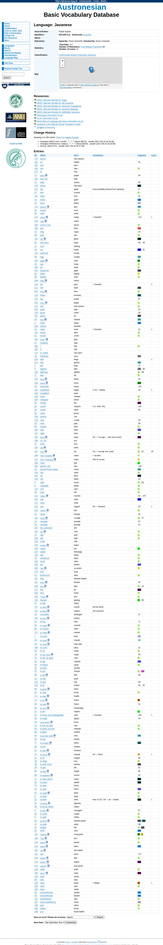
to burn (43, 618)
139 (36, 221)
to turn (43, 811)
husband (44, 343)
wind (42, 883)
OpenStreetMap (66, 87)
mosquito (44, 400)
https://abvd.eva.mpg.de (66, 1)
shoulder (44, 521)
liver (42, 375)
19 (36, 521)
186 (36, 912)
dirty (42, 232)
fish (41, 288)
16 (36, 356)
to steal (43, 785)
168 (36, 228)
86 (36, 689)
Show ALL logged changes (67, 137)
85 (36, 629)
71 (36, 779)
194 (36, 339)
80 (36, 771)
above (43, 159)
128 (36, 538)
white (42, 869)
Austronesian (85, 1)
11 (36, 246)
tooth (42, 831)
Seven (43, 511)
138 (36, 842)
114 (36, 362)
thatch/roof (44, 575)
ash (41, 168)
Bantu (103, 1)
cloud (42, 217)
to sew (43, 751)
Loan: (154, 155)
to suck (43, 789)
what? (42, 858)
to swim (43, 796)
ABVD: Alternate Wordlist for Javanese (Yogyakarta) (59, 106)
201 (36, 291)
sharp (42, 514)
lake (42, 359)
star (41, 555)
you (41, 912)
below (42, 186)
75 (36, 658)
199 (36, 597)
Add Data (8, 63)
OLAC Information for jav (47, 118)
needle (43, 427)
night (42, 433)
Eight (42, 261)
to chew (43, 626)
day (41, 228)
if (40, 349)
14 (36, 182)
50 (36, 665)
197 (36, 451)
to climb (43, 633)
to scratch (44, 743)
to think (43, 799)
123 (36, 682)
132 (36, 299)
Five (42, 292)
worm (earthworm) (48, 902)
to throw (43, 803)
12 (36, 535)
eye (41, 264)
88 (36, 775)
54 (36, 386)
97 (36, 192)
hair (41, 320)
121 (36, 503)
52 (36, 782)
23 (36, 200)
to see (43, 747)
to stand (43, 782)
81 (36, 514)
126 (36, 359)
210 (36, 459)
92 (36, 729)
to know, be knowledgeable (52, 715)
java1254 (87, 35)
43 (36, 250)
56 (36, 213)
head (42, 329)
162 (36, 447)
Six (41, 532)
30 (36, 406)
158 (36, 417)
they (42, 578)
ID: (36, 155)
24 (36, 329)
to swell (43, 793)
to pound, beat (46, 736)
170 (36, 862)
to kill (42, 711)
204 (36, 261)
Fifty (42, 281)
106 (36, 549)
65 (36, 492)
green (42, 316)
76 (36, 725)
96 (36, 235)
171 (36, 696)
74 (36, 711)
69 (36, 708)
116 (36, 295)
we (41, 850)
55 (36, 892)
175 (36, 159)
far (41, 267)
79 (36, 558)
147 (36, 196)
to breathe (44, 614)
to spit (42, 767)
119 (36, 253)
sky (41, 538)
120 (36, 561)
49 (36, 722)
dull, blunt (44, 243)
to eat (42, 671)
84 (36, 732)
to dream (44, 665)
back (42, 176)
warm (42, 843)
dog (41, 235)
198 (36, 838)
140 (36, 239)
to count (43, 648)
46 (36, 747)
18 (36, 210)
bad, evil (43, 179)
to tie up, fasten (46, 807)
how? (42, 340)
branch (43, 207)
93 (36, 736)
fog (41, 299)
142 (36, 332)
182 (36, 346)
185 (36, 850)
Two (42, 839)
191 (36, 162)
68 (36, 427)
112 (36, 496)
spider (43, 552)
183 (36, 593)
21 (36, 799)
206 (36, 568)
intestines (44, 356)
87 (36, 793)
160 (36, 466)
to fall (42, 675)
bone (42, 203)
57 (36, 343)
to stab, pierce (46, 779)
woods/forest (45, 899)
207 (36, 834)
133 (36, 472)
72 (36, 700)
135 (36, 372)
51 (36, 758)
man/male (44, 386)
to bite (43, 603)
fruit (41, 306)
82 (36, 243)
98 (36, 257)
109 (36, 400)
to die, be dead (46, 658)
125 (36, 499)
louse (42, 383)
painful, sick (45, 466)
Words (7, 48)
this (41, 590)
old (41, 448)
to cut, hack (45, 655)
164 (36, 309)
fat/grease (44, 270)
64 (36, 739)
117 (36, 306)
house (43, 336)
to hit (42, 700)
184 (36, 326)
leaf (41, 362)
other (42, 463)
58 (36, 880)
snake (42, 549)
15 (36, 203)
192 (36, 165)
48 (36, 761)
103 (36, 390)
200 (36, 303)
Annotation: (98, 155)
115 (36, 489)
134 (36, 600)
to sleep (43, 761)
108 (36, 383)
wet (41, 854)
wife (42, 880)
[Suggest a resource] (46, 127)
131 (36, 217)
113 (36, 207)
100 (36, 889)
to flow (43, 682)
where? (43, 866)
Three (42, 597)
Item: (76, 155)
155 (36, 379)
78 (36, 654)
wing (42, 889)
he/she (43, 326)
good (42, 309)
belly (42, 182)
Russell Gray (93, 942)
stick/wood (44, 558)
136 (36, 883)
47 (36, 824)
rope (42, 492)
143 (36, 284)
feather (43, 277)
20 (36, 715)
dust (42, 246)
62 (36, 575)
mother (43, 403)
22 (36, 679)
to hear (43, 692)
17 (36, 375)
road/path (44, 486)
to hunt (43, 708)
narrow (43, 417)
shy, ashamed (46, 528)
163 (36, 430)
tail (41, 564)
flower (42, 295)
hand (42, 323)
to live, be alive (46, 725)
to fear (43, 679)
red (41, 479)
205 (36, 437)
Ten (41, 568)
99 (36, 277)
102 (36, 476)
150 (36, 908)
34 (36, 651)
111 (36, 288)
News (6, 40)
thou (42, 593)
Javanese (92, 55)
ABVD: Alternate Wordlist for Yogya (52, 100)
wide (42, 876)
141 (36, 854)
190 (36, 463)
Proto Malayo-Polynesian (91, 47)
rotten (42, 496)
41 (36, 603)
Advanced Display (12, 53)
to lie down (45, 722)
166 (36, 225)
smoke (43, 545)
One (42, 452)
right (42, 482)
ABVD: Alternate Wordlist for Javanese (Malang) (57, 109)
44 (36, 692)
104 (36, 270)
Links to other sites (13, 31)
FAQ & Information (12, 33)
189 (36, 873)
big (41, 189)
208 (36, 280)
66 (36, 807)
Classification (10, 55)
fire (41, 284)
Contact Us (9, 35)
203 (36, 510)
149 (36, 479)
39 (36, 640)
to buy (43, 622)
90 (36, 661)
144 (36, 618)
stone (42, 561)
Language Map (11, 58)
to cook (43, 640)
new (42, 430)
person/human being (49, 469)
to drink (43, 668)
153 (36, 189)
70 (36, 754)
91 (36, 622)
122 (36, 846)
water (42, 847)
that (41, 572)
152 (36, 541)
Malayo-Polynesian (79, 55)
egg (41, 257)
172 (36, 632)
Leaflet (62, 85)
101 (36, 685)
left (41, 366)
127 (36, 899)
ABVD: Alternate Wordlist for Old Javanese (55, 103)
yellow (43, 908)
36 (36, 767)
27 (36, 444)
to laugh (43, 718)
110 (36, 552)
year (42, 905)
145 (36, 545)
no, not (43, 441)
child (42, 213)
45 (36, 264)
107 (36, 902)
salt (41, 499)
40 (36, 668)
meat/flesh (44, 390)
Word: (43, 155)
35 (36, 814)
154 (36, 518)
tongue (43, 827)
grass (42, 313)
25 (36, 423)
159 (36, 876)
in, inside (44, 353)
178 (36, 572)
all (41, 162)
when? (43, 862)
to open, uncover (47, 729)
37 (36, 671)
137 (36, 607)
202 (36, 531)
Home (7, 23)
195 (36, 441)
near (42, 420)
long (42, 379)
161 (36, 528)
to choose (44, 629)
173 (36, 172)
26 (36, 319)
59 (36, 403)
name (42, 413)
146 (36, 168)
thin (41, 586)
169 (36, 905)
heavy (42, 332)
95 (36, 675)
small (42, 541)
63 (36, 413)
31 (36, 831)
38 (36, 625)
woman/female (46, 892)
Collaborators (10, 28)
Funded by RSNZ (16, 144)
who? (42, 873)
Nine (42, 437)
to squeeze (45, 775)
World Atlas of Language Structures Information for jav (60, 121)
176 (36, 186)
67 (36, 750)
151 (36, 316)
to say (42, 739)
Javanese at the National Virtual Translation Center (59, 124)
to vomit (43, 814)
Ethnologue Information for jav (50, 115)
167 (36, 433)
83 (36, 821)
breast (43, 210)
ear (41, 250)
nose (42, 444)
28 (36, 614)
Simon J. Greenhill (71, 942)
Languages (9, 46)
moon (42, 396)
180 (36, 267)
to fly (42, 685)
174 (36, 353)
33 (36, 718)
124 (36, 506)
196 (36, 648)
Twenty (43, 835)
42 (36, 789)
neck (42, 423)
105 (36, 564)
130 (36, 555)
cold (42, 221)
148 (36, 869)
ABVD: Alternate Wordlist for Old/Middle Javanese (58, 112)
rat (41, 476)
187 (36, 578)
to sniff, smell (46, 764)
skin (42, 535)
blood (42, 200)
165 (36, 179)
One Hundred (46, 456)
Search (7, 50)
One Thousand (46, 460)
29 (36, 764)
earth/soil (44, 253)
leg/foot (43, 369)
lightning (43, 372)
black (42, 196)
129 (36, 396)
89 (36, 704)
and (41, 165)
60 (36, 274)
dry (41, 239)
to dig (42, 661)
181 (36, 866)
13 (36, 175)
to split (43, 771)
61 (36, 336)
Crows (96, 1)
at (41, 172)
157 (36, 582)
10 (36, 232)
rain (41, 472)
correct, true (45, 225)
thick (42, 582)
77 (36, 743)
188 (36, 858)
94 (36, 803)
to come (43, 636)
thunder (43, 600)
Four (42, 303)
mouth (43, 406)
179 (36, 420)
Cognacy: (142, 155)
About (7, 26)
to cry (42, 651)
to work (43, 821)
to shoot (43, 755)
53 (36, 469)
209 (36, 455)
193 (36, 349)
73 (36, 785)
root (42, 489)
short (42, 518)
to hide (43, 696)
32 (36, 827)
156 (36, 586)
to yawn (43, 824)
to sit (42, 758)
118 (36, 313)
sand (42, 503)
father (42, 274)
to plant (43, 732)
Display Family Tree (13, 68)
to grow (43, 689)
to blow (43, 607)
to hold (43, 704)
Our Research (10, 38)
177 (36, 590)
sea (41, 506)
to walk (43, 817)
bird (41, 192)
